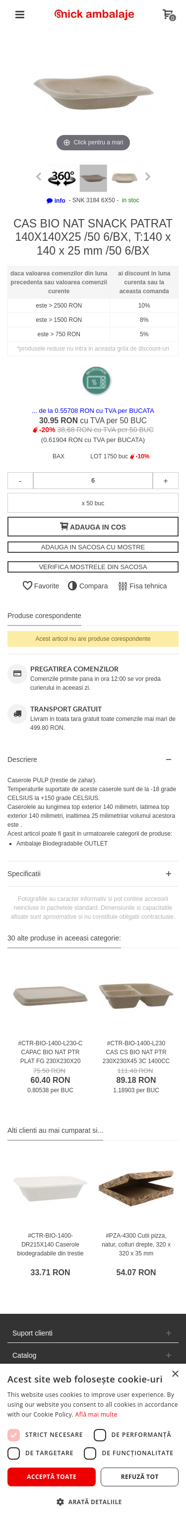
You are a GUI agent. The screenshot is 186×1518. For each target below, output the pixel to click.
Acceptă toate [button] (51, 1477)
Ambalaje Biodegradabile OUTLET (62, 843)
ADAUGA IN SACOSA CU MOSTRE (93, 547)
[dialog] (93, 1441)
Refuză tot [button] (140, 1477)
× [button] (175, 1374)
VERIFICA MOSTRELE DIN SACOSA (93, 567)
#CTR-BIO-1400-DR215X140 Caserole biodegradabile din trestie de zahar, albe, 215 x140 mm (50, 1253)
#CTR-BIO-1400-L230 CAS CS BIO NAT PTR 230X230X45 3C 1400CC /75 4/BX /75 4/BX (136, 1056)
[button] (93, 1502)
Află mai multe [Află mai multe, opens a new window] (96, 1414)
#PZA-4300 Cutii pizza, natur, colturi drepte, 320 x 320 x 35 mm (136, 1244)
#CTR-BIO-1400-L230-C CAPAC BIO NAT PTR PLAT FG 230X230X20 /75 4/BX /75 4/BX (50, 1056)
